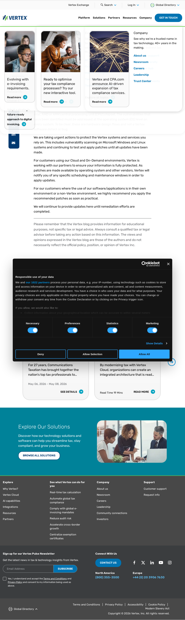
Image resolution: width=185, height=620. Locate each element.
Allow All (144, 354)
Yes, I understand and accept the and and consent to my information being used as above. (39, 582)
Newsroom (103, 494)
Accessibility (135, 604)
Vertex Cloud (11, 494)
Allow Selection (92, 354)
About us (102, 488)
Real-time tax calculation (65, 492)
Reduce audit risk (60, 518)
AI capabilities (11, 500)
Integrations (10, 506)
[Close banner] (168, 264)
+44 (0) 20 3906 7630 (148, 577)
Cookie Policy (156, 604)
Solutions (99, 17)
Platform (84, 17)
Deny (40, 354)
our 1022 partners (38, 282)
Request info (152, 494)
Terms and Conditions (55, 578)
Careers (101, 500)
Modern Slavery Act (157, 608)
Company (145, 17)
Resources (130, 17)
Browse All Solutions (39, 455)
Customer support (155, 488)
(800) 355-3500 (107, 577)
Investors (102, 519)
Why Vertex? (10, 488)
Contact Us (108, 562)
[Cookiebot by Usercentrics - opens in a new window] (144, 263)
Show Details (154, 343)
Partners (114, 17)
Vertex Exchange (78, 5)
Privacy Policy (15, 582)
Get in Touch (168, 17)
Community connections (112, 513)
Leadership (103, 506)
